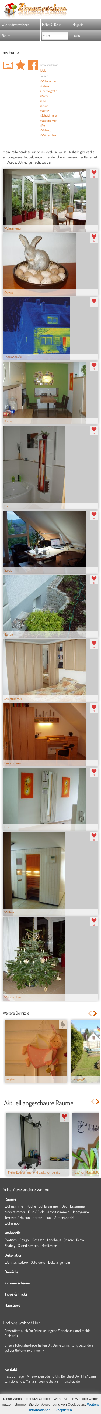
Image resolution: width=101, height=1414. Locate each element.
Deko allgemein (59, 1262)
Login (76, 35)
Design (24, 1240)
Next (95, 1013)
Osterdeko (38, 1262)
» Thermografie (48, 91)
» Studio (44, 106)
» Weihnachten (48, 135)
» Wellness (45, 130)
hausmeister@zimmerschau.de (58, 1381)
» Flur (43, 125)
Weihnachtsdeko (16, 1262)
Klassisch (38, 1240)
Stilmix (69, 1240)
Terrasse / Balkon (17, 1217)
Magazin (78, 24)
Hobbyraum (80, 1211)
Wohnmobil (13, 1223)
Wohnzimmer (14, 1206)
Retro (80, 1240)
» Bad (43, 101)
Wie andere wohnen (16, 24)
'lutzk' (43, 70)
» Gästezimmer (48, 121)
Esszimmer (78, 1206)
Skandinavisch (28, 1245)
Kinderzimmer (15, 1211)
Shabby (10, 1245)
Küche (31, 1206)
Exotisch (11, 1240)
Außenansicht (64, 1217)
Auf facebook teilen (32, 65)
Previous (90, 1013)
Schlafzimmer (49, 1206)
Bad (64, 1206)
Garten (37, 1217)
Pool (48, 1217)
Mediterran (49, 1245)
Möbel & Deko (51, 24)
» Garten (44, 111)
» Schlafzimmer (48, 115)
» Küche (44, 96)
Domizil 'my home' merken (20, 65)
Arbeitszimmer (58, 1211)
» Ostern (44, 86)
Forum (6, 35)
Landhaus (54, 1240)
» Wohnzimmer (48, 81)
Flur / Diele (36, 1211)
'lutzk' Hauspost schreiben (8, 65)
